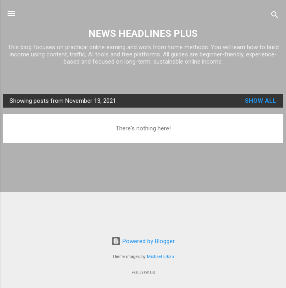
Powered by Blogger (143, 241)
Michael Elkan (160, 256)
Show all (260, 100)
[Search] (275, 16)
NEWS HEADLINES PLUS (143, 33)
